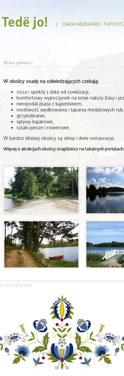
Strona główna (16, 62)
